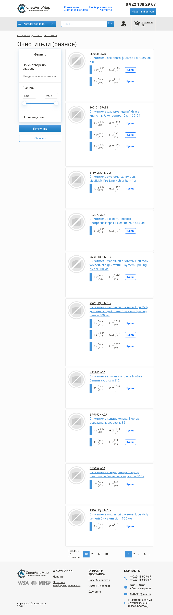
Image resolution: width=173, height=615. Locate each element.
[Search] (87, 24)
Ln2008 (94, 54)
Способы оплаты (99, 580)
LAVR (103, 54)
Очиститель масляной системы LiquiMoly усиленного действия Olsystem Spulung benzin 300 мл (119, 311)
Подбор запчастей (100, 7)
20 (92, 554)
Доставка (95, 591)
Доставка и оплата (76, 10)
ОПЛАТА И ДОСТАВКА (97, 572)
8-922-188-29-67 (140, 576)
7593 (93, 257)
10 (86, 554)
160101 (94, 107)
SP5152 (94, 468)
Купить (130, 70)
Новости (58, 576)
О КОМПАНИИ (62, 570)
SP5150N (95, 414)
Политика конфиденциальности (66, 584)
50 (99, 554)
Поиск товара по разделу (34, 66)
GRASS (104, 107)
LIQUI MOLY (103, 172)
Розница (28, 87)
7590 (93, 510)
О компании (71, 7)
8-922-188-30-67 (140, 579)
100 (107, 554)
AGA (102, 214)
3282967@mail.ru (140, 594)
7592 (93, 303)
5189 (93, 172)
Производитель (33, 117)
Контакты (106, 10)
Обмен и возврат (99, 585)
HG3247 (94, 372)
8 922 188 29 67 (141, 4)
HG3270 (94, 214)
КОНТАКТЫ (132, 570)
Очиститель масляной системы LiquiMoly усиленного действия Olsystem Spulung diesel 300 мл (119, 265)
